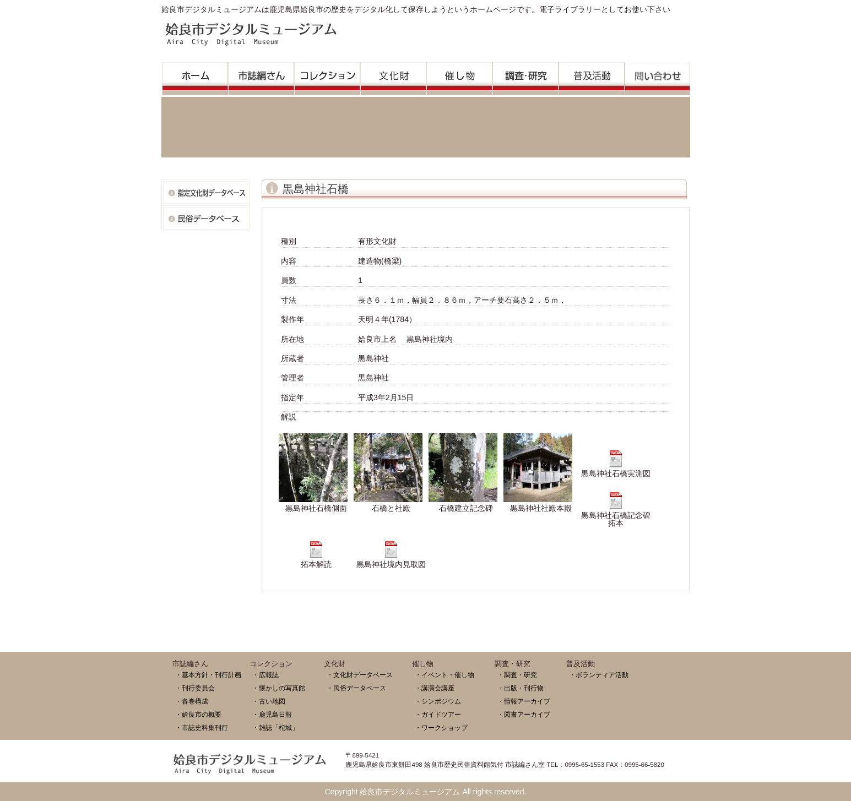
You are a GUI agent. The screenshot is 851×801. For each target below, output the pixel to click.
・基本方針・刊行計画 (208, 674)
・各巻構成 (191, 701)
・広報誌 (265, 674)
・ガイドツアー (438, 714)
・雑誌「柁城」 (275, 727)
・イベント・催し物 (444, 674)
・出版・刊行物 (520, 687)
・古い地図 (268, 701)
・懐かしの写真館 (278, 687)
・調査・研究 (517, 674)
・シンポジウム (438, 701)
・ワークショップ (441, 727)
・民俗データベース (356, 687)
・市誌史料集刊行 (201, 727)
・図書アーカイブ (523, 714)
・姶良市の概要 (198, 714)
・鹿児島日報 (272, 714)
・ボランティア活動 (598, 674)
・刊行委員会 (195, 687)
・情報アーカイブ (523, 701)
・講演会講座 (434, 687)
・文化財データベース (360, 674)
